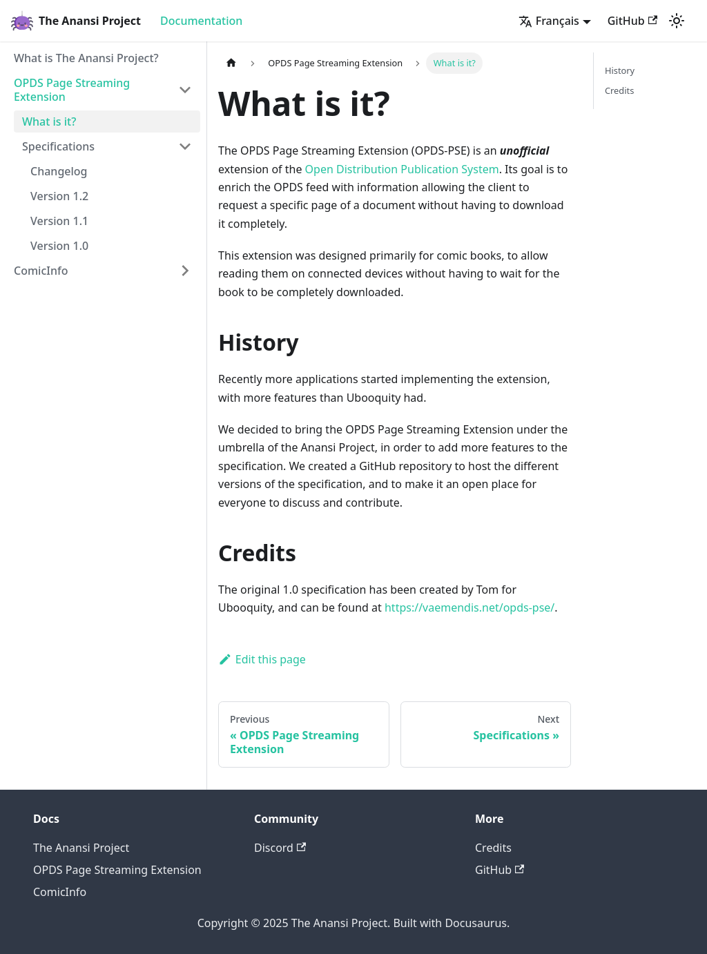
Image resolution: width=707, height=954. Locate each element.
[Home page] (231, 63)
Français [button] (549, 20)
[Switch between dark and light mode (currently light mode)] (677, 21)
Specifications (58, 146)
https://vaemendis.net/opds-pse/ (469, 607)
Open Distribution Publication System (402, 169)
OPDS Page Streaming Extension (72, 89)
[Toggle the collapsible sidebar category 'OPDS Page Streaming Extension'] (185, 90)
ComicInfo (41, 270)
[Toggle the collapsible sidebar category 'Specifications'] (185, 146)
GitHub (632, 20)
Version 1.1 (59, 220)
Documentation (201, 20)
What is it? (49, 121)
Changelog (59, 171)
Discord (280, 847)
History (620, 70)
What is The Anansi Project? (86, 58)
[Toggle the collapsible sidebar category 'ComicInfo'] (185, 271)
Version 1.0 (59, 245)
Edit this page (262, 659)
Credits (619, 90)
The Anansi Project (81, 847)
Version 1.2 (59, 196)
